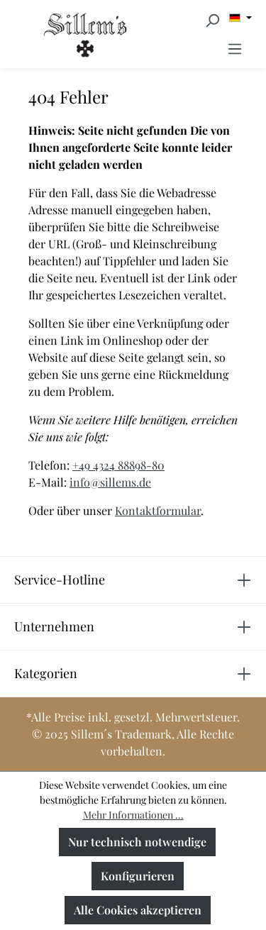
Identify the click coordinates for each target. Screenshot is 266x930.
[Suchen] (212, 20)
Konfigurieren (137, 875)
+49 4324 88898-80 (118, 465)
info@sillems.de (110, 482)
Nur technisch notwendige (137, 841)
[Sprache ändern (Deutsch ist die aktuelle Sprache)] (240, 18)
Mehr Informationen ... (133, 814)
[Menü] (235, 48)
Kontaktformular (158, 510)
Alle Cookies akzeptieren (137, 909)
